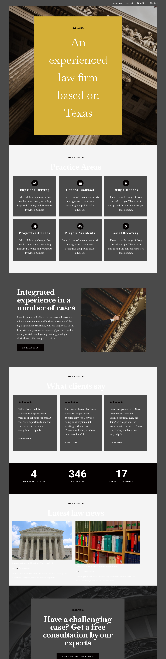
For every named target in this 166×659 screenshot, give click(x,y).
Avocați (130, 3)
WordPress (36, 655)
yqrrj (16, 535)
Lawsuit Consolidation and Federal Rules (104, 533)
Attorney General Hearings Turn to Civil (33, 530)
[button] (145, 3)
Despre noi (117, 3)
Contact (154, 3)
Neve (10, 655)
